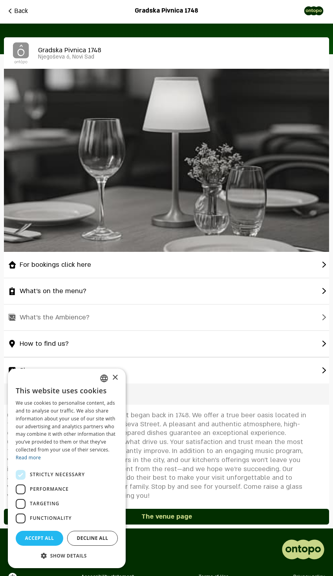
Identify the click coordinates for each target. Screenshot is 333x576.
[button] (67, 555)
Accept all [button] (39, 538)
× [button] (115, 378)
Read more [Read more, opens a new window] (28, 457)
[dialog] (67, 468)
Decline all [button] (92, 538)
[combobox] (104, 378)
